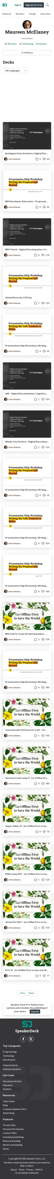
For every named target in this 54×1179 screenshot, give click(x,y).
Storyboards (9, 1059)
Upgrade (35, 1011)
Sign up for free (33, 4)
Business (20, 13)
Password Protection (13, 1129)
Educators (8, 1085)
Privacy (30, 1169)
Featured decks (10, 1065)
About (14, 1169)
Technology (8, 1055)
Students (7, 1089)
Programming (10, 1051)
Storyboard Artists (12, 1081)
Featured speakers (12, 1069)
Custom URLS (10, 1132)
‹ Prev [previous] (22, 993)
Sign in (18, 4)
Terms (21, 1169)
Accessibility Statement (27, 1172)
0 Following (27, 43)
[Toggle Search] (47, 5)
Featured (6, 13)
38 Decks (12, 43)
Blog (5, 1105)
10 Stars (27, 52)
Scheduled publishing (13, 1137)
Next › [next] (32, 993)
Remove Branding (11, 1140)
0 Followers (41, 43)
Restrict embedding (12, 1144)
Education (45, 13)
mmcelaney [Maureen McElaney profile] (12, 158)
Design (32, 13)
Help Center (9, 1101)
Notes (6, 1148)
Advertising (8, 1113)
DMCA (38, 1169)
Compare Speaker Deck (14, 1109)
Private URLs (9, 1125)
